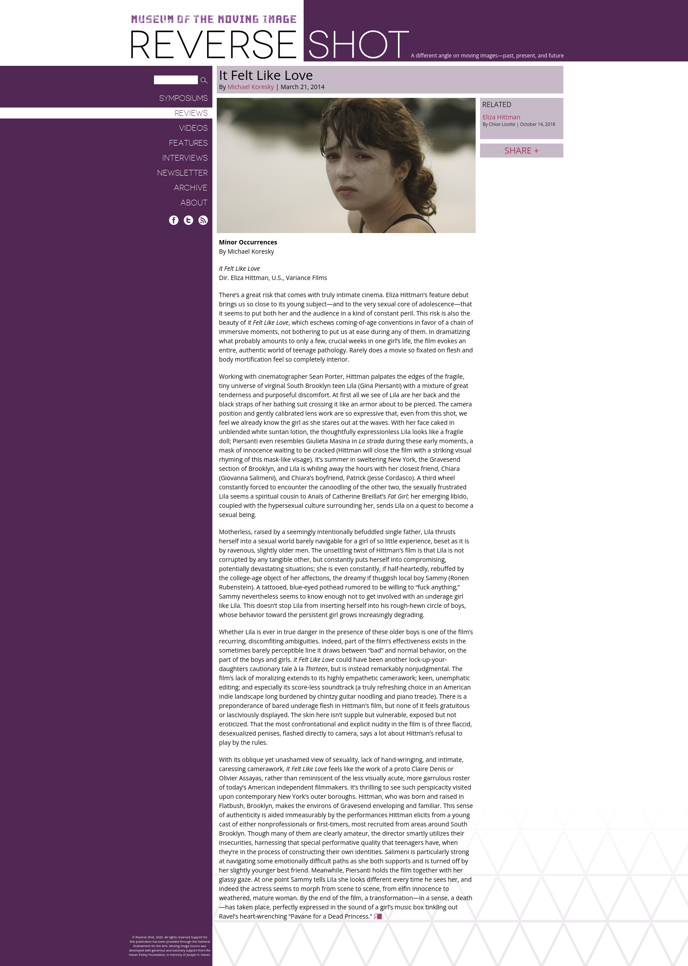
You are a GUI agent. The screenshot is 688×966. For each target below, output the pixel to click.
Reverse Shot (270, 44)
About (194, 203)
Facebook (174, 220)
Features (188, 143)
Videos (193, 128)
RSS (203, 220)
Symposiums (183, 98)
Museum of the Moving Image (213, 19)
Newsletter (182, 173)
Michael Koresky (251, 87)
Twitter (188, 220)
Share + (522, 150)
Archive (191, 188)
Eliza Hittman (522, 120)
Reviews (191, 113)
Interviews (185, 158)
